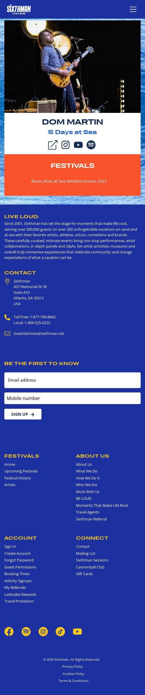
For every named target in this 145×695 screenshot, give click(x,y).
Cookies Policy (72, 673)
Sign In (10, 546)
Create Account (17, 553)
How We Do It (88, 478)
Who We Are (86, 484)
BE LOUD (83, 498)
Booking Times (17, 573)
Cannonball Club (90, 567)
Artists (9, 484)
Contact (20, 272)
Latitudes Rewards (20, 594)
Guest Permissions (20, 567)
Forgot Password (19, 560)
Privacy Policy (72, 666)
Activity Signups (18, 580)
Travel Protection (19, 601)
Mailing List (85, 553)
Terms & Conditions (72, 680)
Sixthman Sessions (92, 560)
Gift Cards (84, 573)
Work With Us (87, 491)
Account (20, 538)
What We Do (86, 471)
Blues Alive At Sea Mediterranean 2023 (69, 181)
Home (9, 464)
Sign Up (23, 414)
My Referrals (15, 587)
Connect (92, 538)
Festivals (73, 165)
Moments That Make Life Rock (102, 505)
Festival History (17, 478)
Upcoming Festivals (21, 471)
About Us (92, 456)
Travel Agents (87, 512)
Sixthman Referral (91, 519)
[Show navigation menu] (133, 9)
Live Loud (21, 216)
